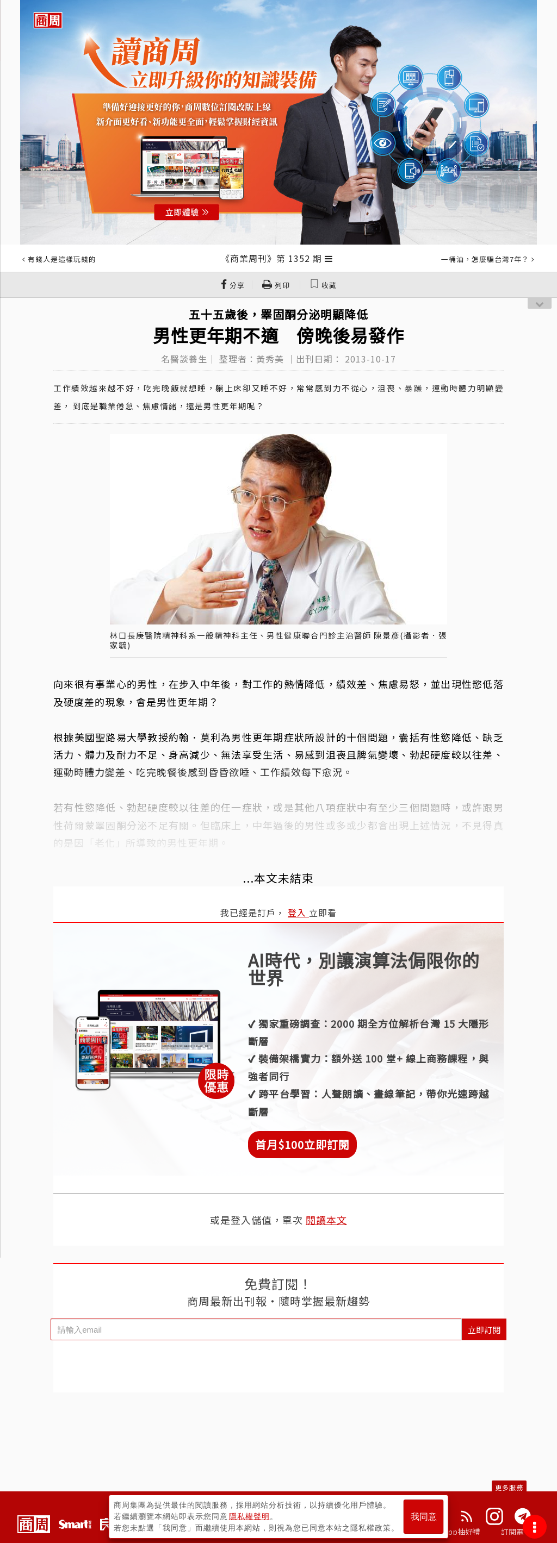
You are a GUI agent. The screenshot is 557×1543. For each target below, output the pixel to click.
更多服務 (509, 1487)
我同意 (424, 1516)
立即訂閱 (484, 1329)
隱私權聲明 (249, 1516)
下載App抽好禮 (454, 1531)
